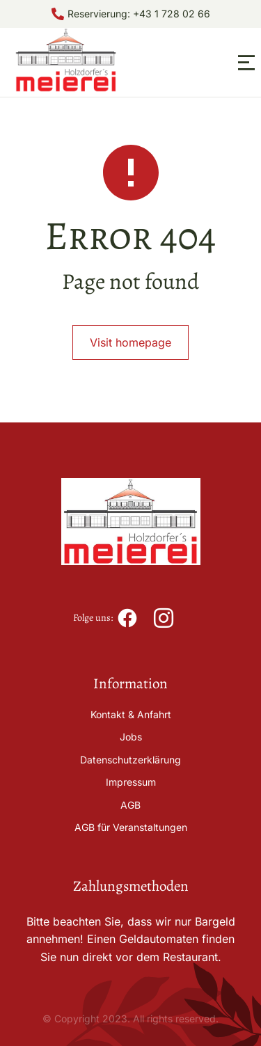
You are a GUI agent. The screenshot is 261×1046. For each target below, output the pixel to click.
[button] (246, 62)
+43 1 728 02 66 (171, 13)
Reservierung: (100, 13)
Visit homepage (130, 342)
